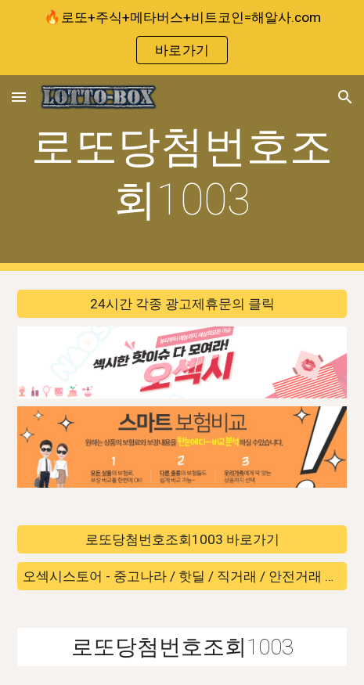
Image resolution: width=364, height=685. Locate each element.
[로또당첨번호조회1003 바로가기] (182, 539)
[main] (182, 173)
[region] (182, 37)
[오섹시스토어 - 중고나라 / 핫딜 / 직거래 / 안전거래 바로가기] (182, 575)
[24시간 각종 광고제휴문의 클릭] (182, 304)
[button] (19, 96)
